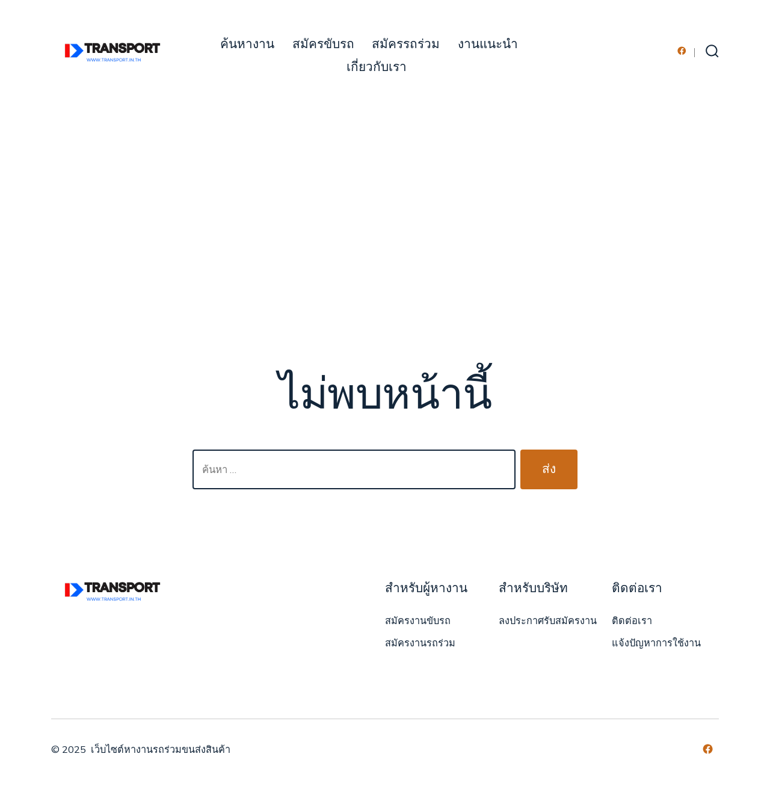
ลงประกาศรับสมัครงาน (548, 621)
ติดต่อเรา (632, 621)
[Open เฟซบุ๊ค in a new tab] (681, 50)
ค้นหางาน (247, 44)
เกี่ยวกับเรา (376, 67)
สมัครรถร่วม (406, 44)
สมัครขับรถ (323, 44)
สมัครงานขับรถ (418, 621)
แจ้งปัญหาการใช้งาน (656, 643)
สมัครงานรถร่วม (420, 643)
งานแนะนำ (488, 44)
